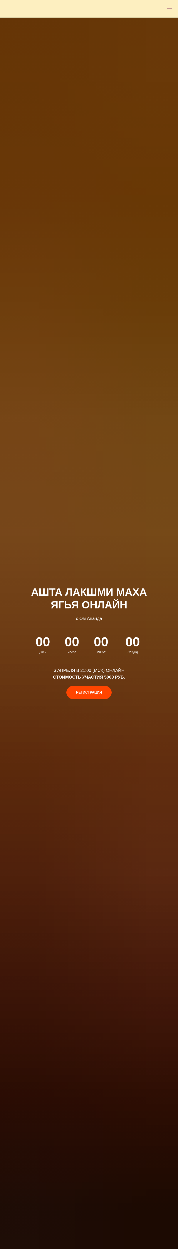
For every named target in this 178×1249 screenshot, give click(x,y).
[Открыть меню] (169, 8)
